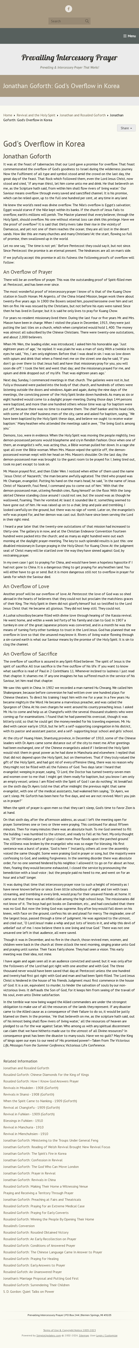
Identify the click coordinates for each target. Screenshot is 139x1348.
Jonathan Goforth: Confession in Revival (32, 1160)
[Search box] (69, 21)
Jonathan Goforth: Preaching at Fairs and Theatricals (42, 1199)
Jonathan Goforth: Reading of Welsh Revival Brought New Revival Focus (56, 1147)
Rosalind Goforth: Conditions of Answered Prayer (39, 1245)
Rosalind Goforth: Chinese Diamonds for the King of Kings (46, 1074)
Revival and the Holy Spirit (36, 115)
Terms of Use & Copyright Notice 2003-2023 (69, 1330)
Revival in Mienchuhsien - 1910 (25, 1134)
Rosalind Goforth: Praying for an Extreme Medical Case (44, 1206)
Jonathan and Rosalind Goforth (83, 115)
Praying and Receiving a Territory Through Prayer (38, 1193)
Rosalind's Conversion (19, 1226)
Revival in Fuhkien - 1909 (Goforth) (29, 1114)
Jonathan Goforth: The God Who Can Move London (41, 1166)
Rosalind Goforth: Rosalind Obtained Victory (35, 1232)
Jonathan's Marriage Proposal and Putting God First (41, 1278)
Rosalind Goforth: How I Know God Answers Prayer (41, 1081)
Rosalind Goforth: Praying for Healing (31, 1258)
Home (7, 115)
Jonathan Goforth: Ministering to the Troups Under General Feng (50, 1140)
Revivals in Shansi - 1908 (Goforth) (28, 1094)
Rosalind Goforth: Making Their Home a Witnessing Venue (45, 1186)
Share (126, 128)
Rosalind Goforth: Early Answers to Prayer (34, 1265)
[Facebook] (68, 9)
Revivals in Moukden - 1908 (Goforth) (30, 1087)
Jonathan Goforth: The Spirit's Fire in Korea (34, 1153)
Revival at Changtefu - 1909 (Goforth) (31, 1107)
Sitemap (84, 1335)
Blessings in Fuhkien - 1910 (23, 1120)
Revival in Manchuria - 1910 (23, 1127)
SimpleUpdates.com (48, 1335)
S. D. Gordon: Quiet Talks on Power (28, 1291)
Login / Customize (107, 1335)
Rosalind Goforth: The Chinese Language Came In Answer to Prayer (52, 1252)
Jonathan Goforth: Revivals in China (29, 1180)
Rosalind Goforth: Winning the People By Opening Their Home (48, 1219)
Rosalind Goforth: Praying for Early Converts (36, 1212)
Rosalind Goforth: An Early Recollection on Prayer (39, 1239)
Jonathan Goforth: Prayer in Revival (29, 1173)
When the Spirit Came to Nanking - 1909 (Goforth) (40, 1101)
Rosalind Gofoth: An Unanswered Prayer (32, 1272)
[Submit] (87, 21)
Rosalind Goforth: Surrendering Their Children (36, 1285)
